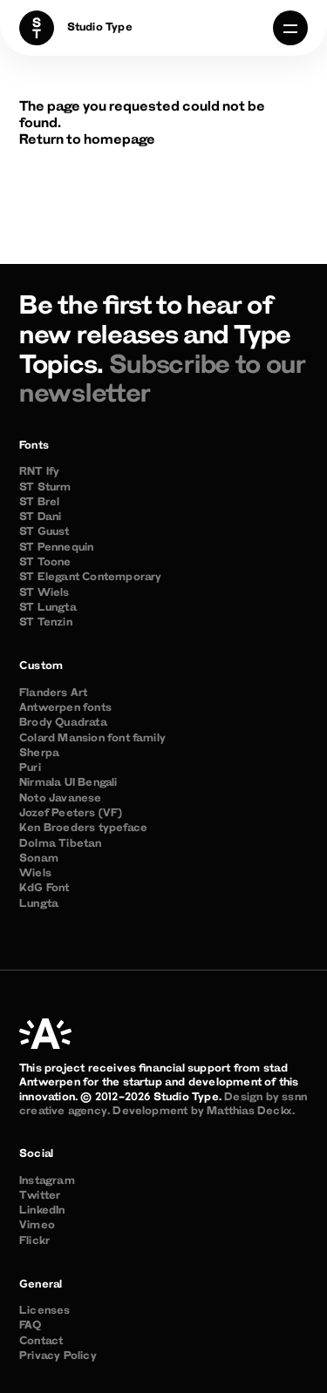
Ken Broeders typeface (83, 828)
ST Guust (44, 532)
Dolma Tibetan (60, 844)
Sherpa (39, 753)
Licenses (45, 1311)
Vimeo (37, 1226)
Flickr (34, 1241)
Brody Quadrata (63, 723)
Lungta (38, 904)
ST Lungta (48, 608)
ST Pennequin (56, 548)
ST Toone (45, 563)
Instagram (47, 1181)
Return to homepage (87, 140)
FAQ (30, 1326)
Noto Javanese (60, 799)
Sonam (38, 859)
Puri (30, 768)
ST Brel (39, 502)
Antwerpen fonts (65, 708)
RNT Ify (39, 472)
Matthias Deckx (249, 1111)
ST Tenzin (45, 623)
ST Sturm (45, 488)
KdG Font (44, 888)
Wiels (35, 874)
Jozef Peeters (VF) (71, 813)
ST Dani (40, 517)
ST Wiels (44, 593)
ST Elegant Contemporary (90, 577)
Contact (41, 1341)
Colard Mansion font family (92, 739)
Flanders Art (53, 693)
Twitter (39, 1196)
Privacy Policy (58, 1356)
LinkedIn (42, 1211)
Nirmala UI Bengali (68, 783)
